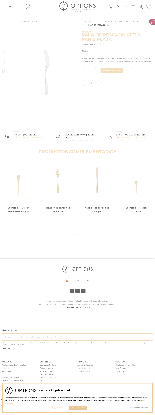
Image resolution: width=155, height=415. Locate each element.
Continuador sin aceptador (139, 408)
